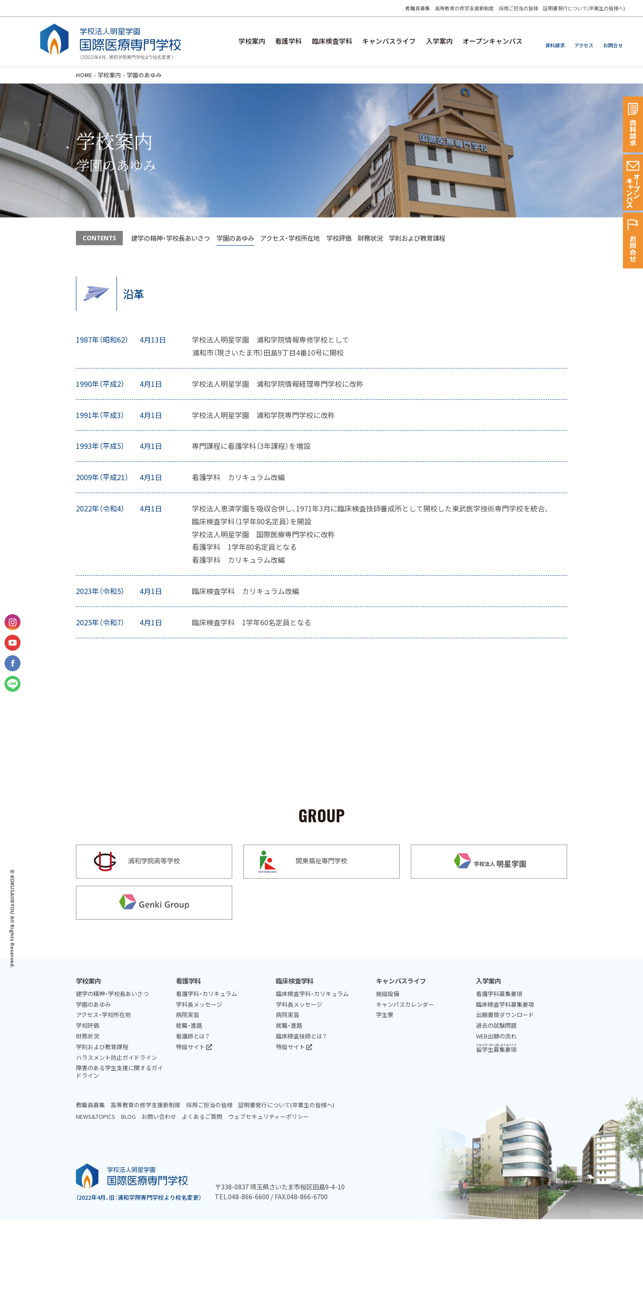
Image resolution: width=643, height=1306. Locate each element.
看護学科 (288, 41)
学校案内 (251, 41)
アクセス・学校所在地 (290, 238)
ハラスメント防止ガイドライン (116, 1057)
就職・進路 (189, 1025)
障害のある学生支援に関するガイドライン (119, 1071)
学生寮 (384, 1014)
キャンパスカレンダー (405, 1004)
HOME (84, 75)
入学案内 (439, 41)
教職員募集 (417, 8)
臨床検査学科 (332, 41)
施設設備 (387, 993)
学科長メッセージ (199, 1004)
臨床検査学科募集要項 (505, 1004)
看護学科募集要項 (499, 993)
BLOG (128, 1116)
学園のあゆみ (235, 238)
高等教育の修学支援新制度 (464, 8)
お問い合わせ (159, 1116)
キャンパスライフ (388, 41)
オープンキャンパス (492, 41)
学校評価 (338, 238)
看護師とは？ (192, 1036)
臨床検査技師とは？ (301, 1036)
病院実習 (187, 1014)
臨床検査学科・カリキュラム (312, 993)
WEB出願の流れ (496, 1036)
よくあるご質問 (202, 1116)
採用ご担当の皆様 (518, 8)
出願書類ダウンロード (505, 1014)
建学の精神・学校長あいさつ (170, 238)
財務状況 (370, 238)
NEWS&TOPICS (95, 1116)
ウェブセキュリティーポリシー (268, 1116)
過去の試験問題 (496, 1025)
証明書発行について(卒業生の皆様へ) (584, 8)
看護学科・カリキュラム (206, 993)
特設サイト (194, 1046)
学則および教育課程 (417, 238)
